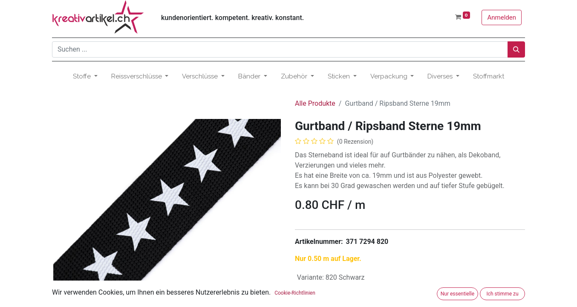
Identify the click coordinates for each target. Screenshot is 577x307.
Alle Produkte (315, 103)
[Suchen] (516, 49)
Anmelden (501, 17)
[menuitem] (488, 76)
